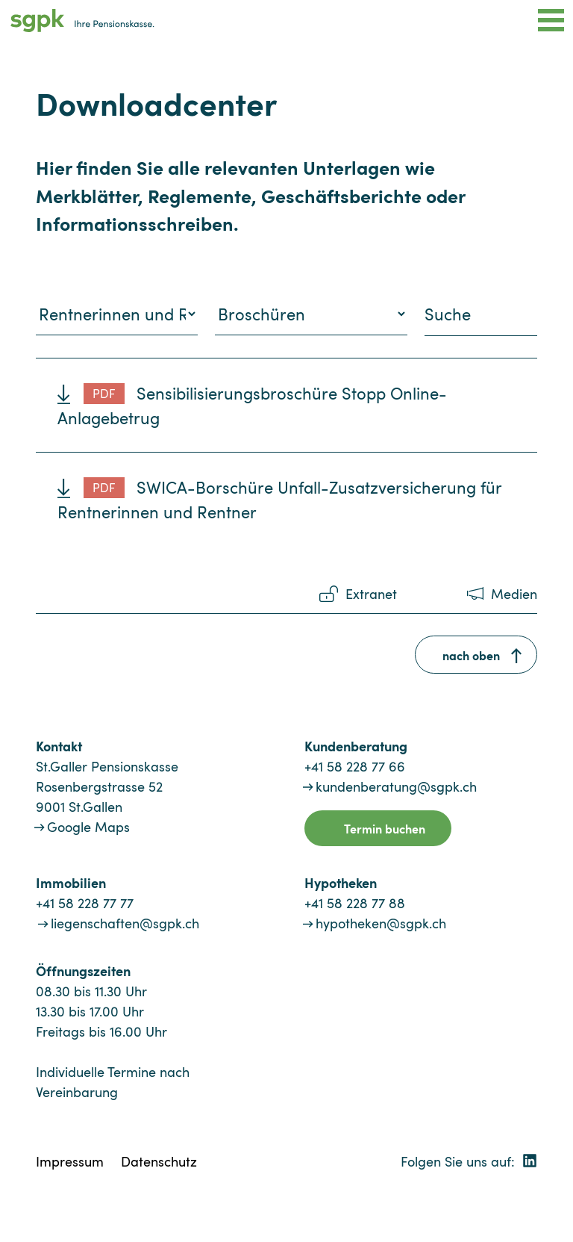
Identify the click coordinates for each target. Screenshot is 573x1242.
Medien (514, 594)
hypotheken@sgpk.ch (381, 923)
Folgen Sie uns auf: (469, 1161)
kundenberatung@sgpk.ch (396, 786)
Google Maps (88, 827)
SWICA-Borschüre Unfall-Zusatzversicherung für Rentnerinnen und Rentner (279, 499)
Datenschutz (159, 1161)
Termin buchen (384, 828)
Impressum (70, 1161)
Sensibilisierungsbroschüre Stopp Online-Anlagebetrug (252, 405)
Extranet (371, 594)
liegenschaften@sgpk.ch (125, 923)
